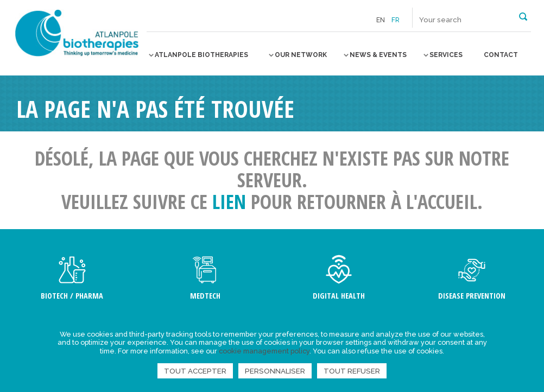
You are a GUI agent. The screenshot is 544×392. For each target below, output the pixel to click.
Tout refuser (352, 370)
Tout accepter (195, 370)
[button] (523, 16)
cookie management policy (264, 351)
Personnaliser (275, 370)
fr (395, 20)
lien (229, 201)
